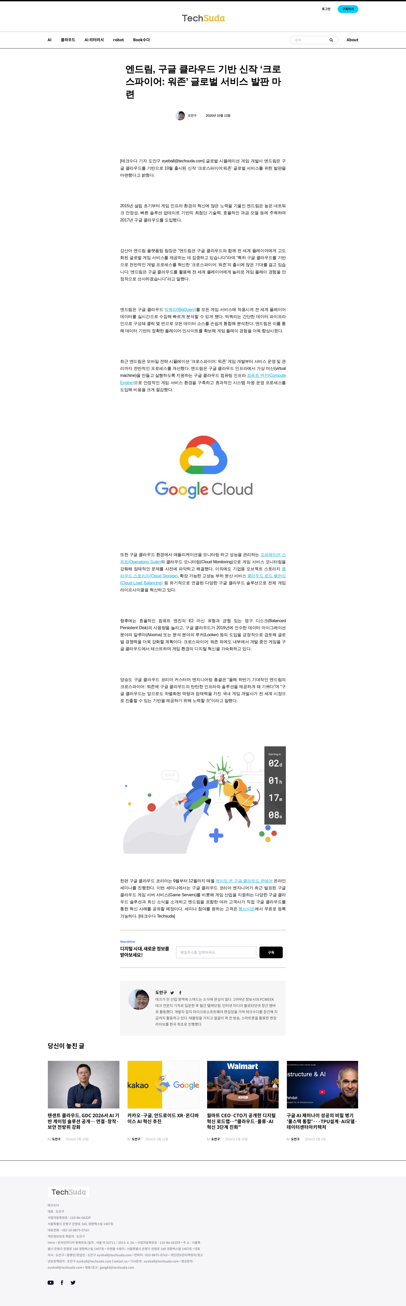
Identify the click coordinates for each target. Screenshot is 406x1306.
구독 (271, 952)
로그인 (326, 9)
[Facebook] (180, 993)
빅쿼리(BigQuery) (180, 309)
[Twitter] (172, 993)
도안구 (192, 115)
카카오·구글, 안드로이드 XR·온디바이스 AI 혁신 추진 (163, 1118)
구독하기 (348, 9)
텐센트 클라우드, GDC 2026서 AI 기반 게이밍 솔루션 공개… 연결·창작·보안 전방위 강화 (83, 1121)
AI (50, 39)
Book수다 (141, 39)
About (352, 39)
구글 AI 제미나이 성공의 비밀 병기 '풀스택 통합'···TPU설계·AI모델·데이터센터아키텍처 (322, 1121)
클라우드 (68, 39)
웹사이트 (246, 909)
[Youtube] (51, 1283)
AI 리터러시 (94, 39)
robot (118, 39)
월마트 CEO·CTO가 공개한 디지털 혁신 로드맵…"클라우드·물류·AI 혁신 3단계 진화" (241, 1121)
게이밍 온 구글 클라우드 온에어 (243, 881)
